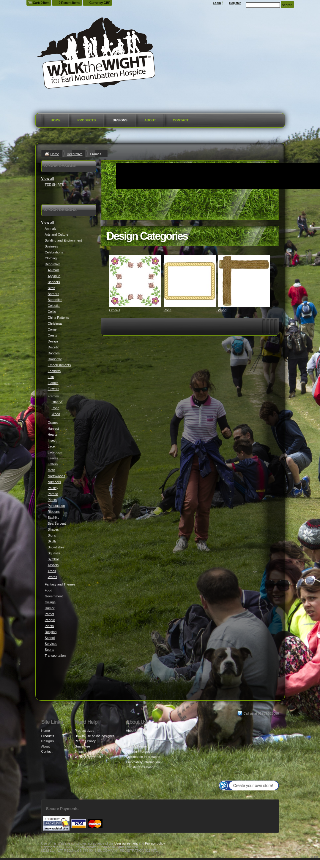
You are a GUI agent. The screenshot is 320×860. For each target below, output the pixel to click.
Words (52, 577)
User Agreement (137, 746)
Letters (53, 464)
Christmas (55, 323)
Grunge (50, 602)
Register (235, 2)
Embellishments (59, 365)
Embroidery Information (143, 762)
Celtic (52, 311)
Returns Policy (85, 741)
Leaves (53, 458)
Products (87, 120)
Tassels (53, 565)
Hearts (52, 434)
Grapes (53, 422)
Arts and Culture (56, 234)
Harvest (53, 428)
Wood (222, 310)
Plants (52, 500)
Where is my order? (89, 757)
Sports (49, 649)
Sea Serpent (57, 523)
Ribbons (54, 511)
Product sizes (84, 730)
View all (47, 179)
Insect (52, 440)
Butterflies (55, 300)
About (150, 120)
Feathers (54, 371)
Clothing (51, 258)
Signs (52, 535)
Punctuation (56, 505)
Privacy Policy (136, 741)
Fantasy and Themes (60, 584)
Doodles (54, 353)
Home (56, 120)
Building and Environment (63, 240)
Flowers (53, 389)
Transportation (55, 655)
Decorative (75, 154)
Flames (53, 383)
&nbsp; (135, 281)
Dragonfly (55, 359)
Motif (51, 470)
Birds (51, 288)
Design (53, 341)
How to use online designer (94, 736)
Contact (181, 120)
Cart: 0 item (41, 2)
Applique (54, 276)
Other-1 (114, 310)
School (50, 638)
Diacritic (53, 347)
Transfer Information (140, 767)
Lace (51, 446)
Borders (53, 294)
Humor (50, 608)
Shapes (53, 529)
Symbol (53, 559)
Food (48, 590)
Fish (51, 377)
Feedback (133, 736)
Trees (52, 571)
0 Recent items (69, 2)
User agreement (126, 843)
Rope (167, 310)
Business (51, 246)
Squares (54, 553)
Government (54, 596)
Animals (50, 228)
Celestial (54, 305)
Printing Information (140, 751)
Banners (54, 282)
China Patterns (59, 317)
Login (217, 2)
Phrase (53, 494)
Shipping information (89, 751)
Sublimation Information (143, 757)
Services (51, 643)
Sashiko (53, 517)
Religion (51, 632)
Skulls (52, 541)
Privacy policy (155, 843)
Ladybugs (55, 452)
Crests (52, 335)
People (50, 620)
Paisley (53, 488)
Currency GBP (100, 2)
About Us (132, 730)
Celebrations (54, 252)
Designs (120, 120)
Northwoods (56, 476)
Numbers (54, 482)
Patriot (49, 614)
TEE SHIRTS (54, 184)
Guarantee (82, 746)
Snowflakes (56, 547)
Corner (53, 329)
